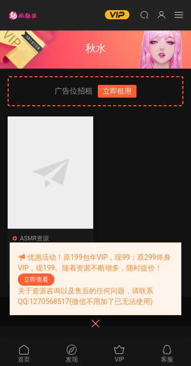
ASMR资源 (34, 238)
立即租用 (117, 91)
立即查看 (36, 279)
